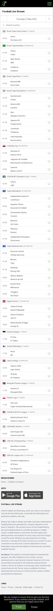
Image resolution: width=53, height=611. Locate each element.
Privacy (10, 587)
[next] (49, 19)
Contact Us (38, 587)
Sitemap (18, 587)
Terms (3, 587)
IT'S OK (18, 607)
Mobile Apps (28, 587)
